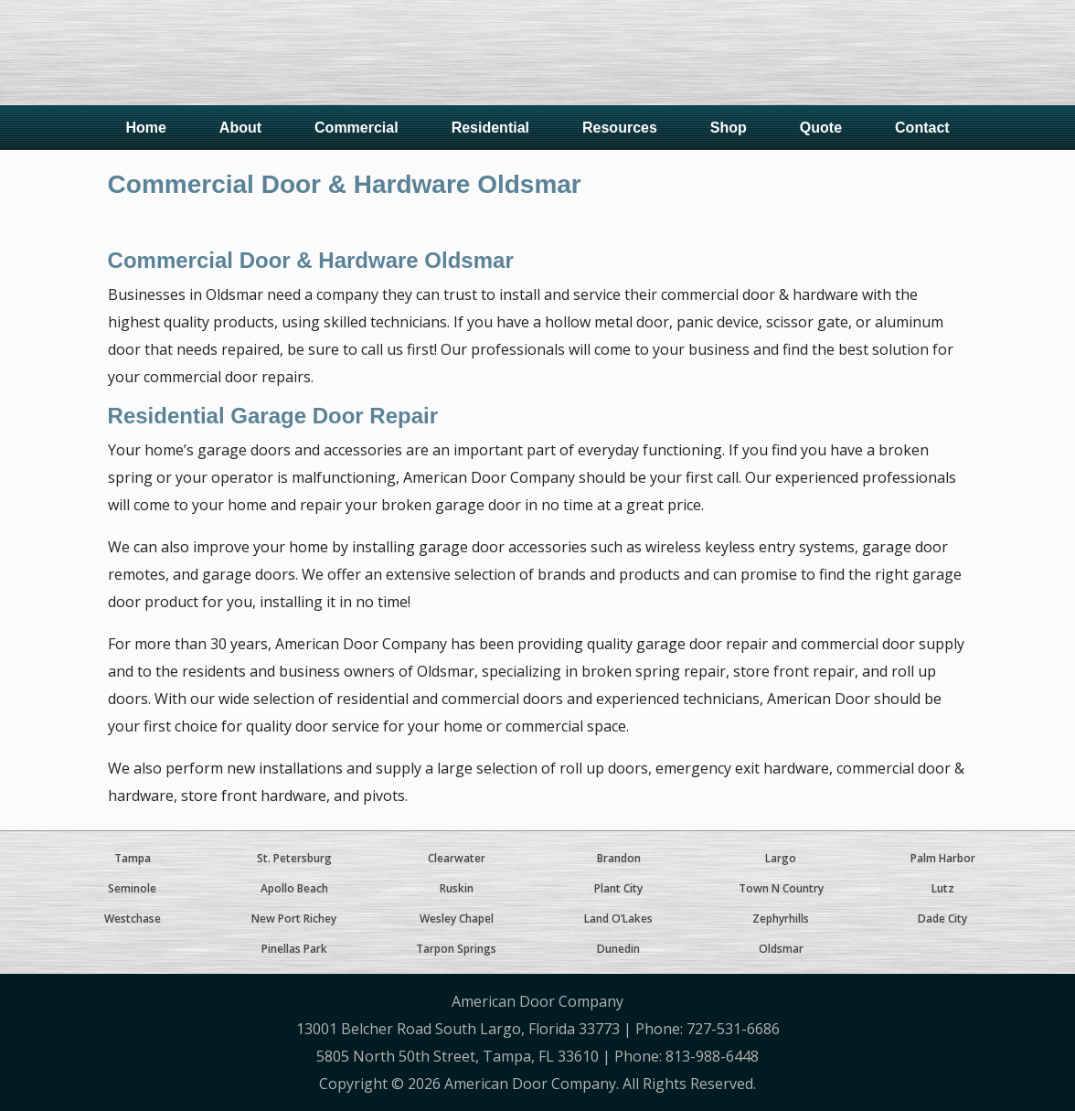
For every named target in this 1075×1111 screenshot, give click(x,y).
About (240, 127)
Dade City (942, 918)
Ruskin (457, 888)
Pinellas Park (294, 948)
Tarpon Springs (456, 948)
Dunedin (618, 948)
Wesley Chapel (457, 918)
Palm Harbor (942, 858)
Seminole (132, 888)
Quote (821, 127)
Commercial (356, 127)
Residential (490, 127)
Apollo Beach (294, 888)
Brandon (619, 858)
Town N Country (781, 888)
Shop (728, 127)
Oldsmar (781, 948)
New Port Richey (293, 918)
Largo (780, 858)
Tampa (132, 858)
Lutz (942, 888)
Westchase (132, 918)
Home (145, 127)
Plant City (618, 888)
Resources (619, 127)
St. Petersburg (294, 858)
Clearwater (456, 858)
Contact (922, 127)
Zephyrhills (780, 918)
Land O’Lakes (618, 918)
